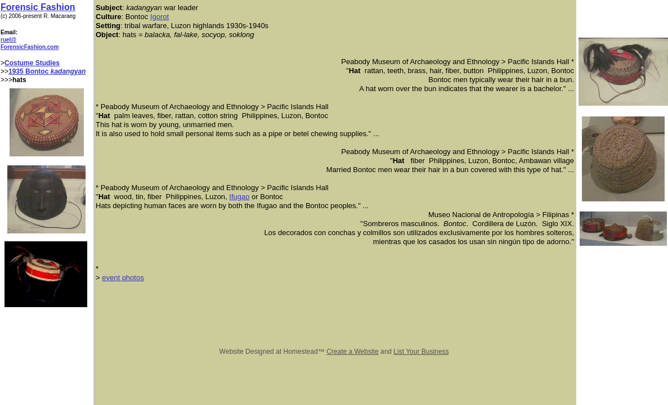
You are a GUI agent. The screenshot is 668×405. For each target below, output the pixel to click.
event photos (123, 277)
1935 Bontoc (29, 71)
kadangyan (68, 71)
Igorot (159, 16)
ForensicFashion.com (30, 47)
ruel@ (8, 40)
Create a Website (352, 352)
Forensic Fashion (38, 7)
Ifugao (239, 196)
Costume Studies (32, 63)
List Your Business (421, 352)
